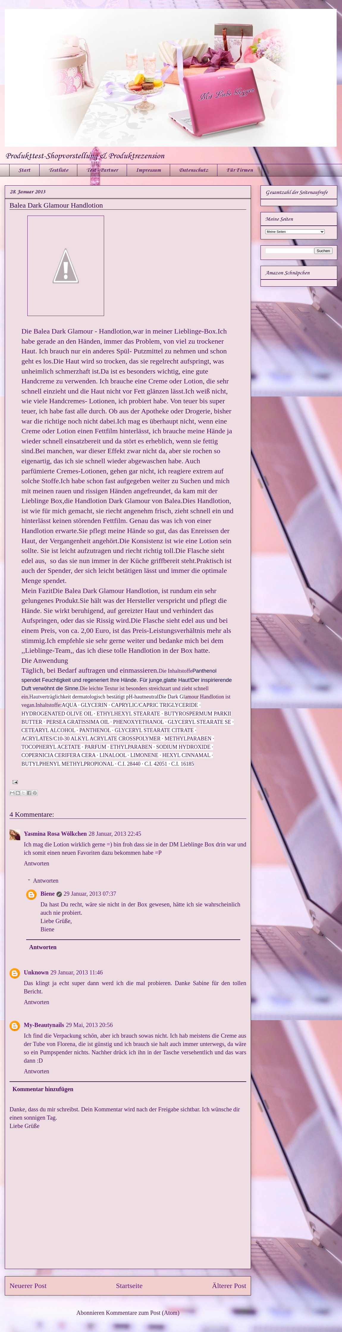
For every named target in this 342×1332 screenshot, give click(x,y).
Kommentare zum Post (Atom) (142, 1312)
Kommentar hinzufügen (42, 1089)
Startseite (129, 1286)
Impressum (148, 170)
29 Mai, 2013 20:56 (89, 1025)
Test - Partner (102, 170)
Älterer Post (229, 1286)
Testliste (58, 170)
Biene (47, 893)
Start (24, 170)
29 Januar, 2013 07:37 (90, 893)
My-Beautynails (44, 1025)
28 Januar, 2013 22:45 (115, 833)
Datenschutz (193, 170)
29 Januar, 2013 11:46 (76, 972)
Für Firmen (239, 170)
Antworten (36, 863)
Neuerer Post (28, 1286)
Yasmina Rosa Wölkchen (55, 833)
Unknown (36, 972)
